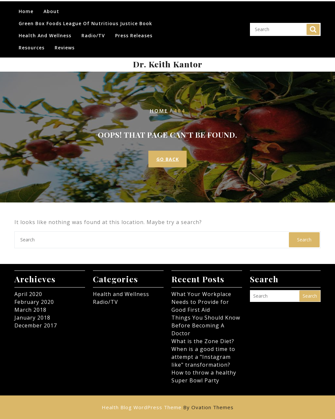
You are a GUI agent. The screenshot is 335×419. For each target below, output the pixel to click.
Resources (31, 43)
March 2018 (30, 309)
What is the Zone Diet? (202, 341)
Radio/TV (93, 31)
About (51, 7)
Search (313, 24)
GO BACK (167, 159)
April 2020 (28, 294)
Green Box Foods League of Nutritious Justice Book (85, 19)
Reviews (65, 43)
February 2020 (34, 302)
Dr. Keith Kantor (168, 64)
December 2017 (35, 325)
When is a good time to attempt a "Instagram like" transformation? (203, 356)
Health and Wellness (45, 31)
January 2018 (32, 317)
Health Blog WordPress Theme (168, 407)
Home (26, 7)
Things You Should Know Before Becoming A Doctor (205, 325)
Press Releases (133, 31)
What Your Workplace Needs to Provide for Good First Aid (201, 301)
